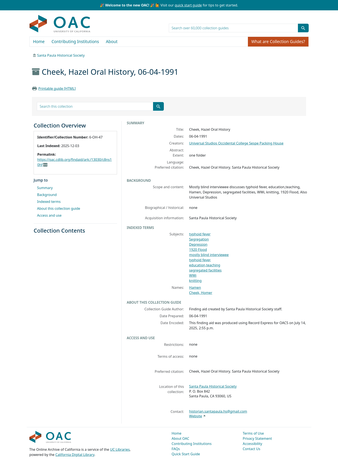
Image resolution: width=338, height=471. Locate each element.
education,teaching (204, 265)
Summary (45, 187)
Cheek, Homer (200, 292)
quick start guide (188, 5)
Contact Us (251, 448)
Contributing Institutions (75, 41)
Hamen (195, 287)
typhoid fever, (200, 260)
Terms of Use (253, 433)
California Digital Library (74, 454)
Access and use (49, 215)
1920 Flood (198, 249)
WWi (192, 275)
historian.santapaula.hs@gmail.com (218, 411)
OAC (60, 24)
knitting (195, 280)
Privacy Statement (257, 438)
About (111, 41)
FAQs (176, 448)
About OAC (180, 438)
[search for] (233, 28)
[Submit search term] (303, 28)
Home (39, 41)
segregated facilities (205, 270)
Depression (198, 244)
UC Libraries (120, 449)
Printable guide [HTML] (57, 88)
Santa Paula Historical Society (60, 55)
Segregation (199, 239)
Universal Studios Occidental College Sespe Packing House (236, 143)
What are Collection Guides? (278, 41)
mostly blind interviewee (209, 254)
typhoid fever (199, 234)
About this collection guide (58, 208)
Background (47, 194)
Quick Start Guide (186, 454)
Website (195, 416)
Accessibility (252, 443)
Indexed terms (49, 201)
